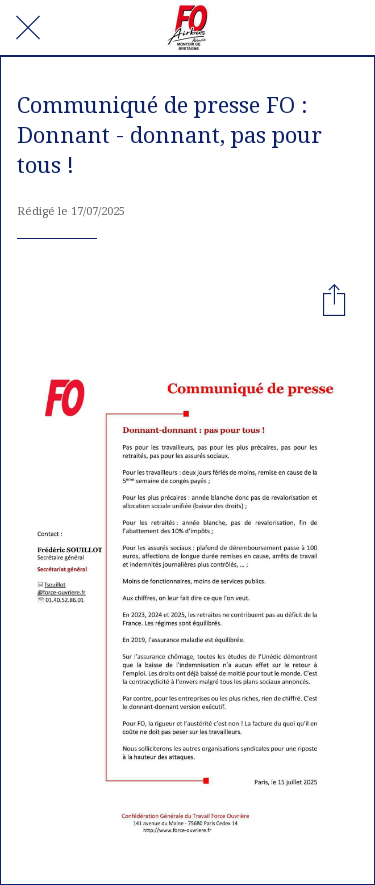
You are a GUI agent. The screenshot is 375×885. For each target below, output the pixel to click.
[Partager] (334, 299)
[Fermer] (28, 28)
